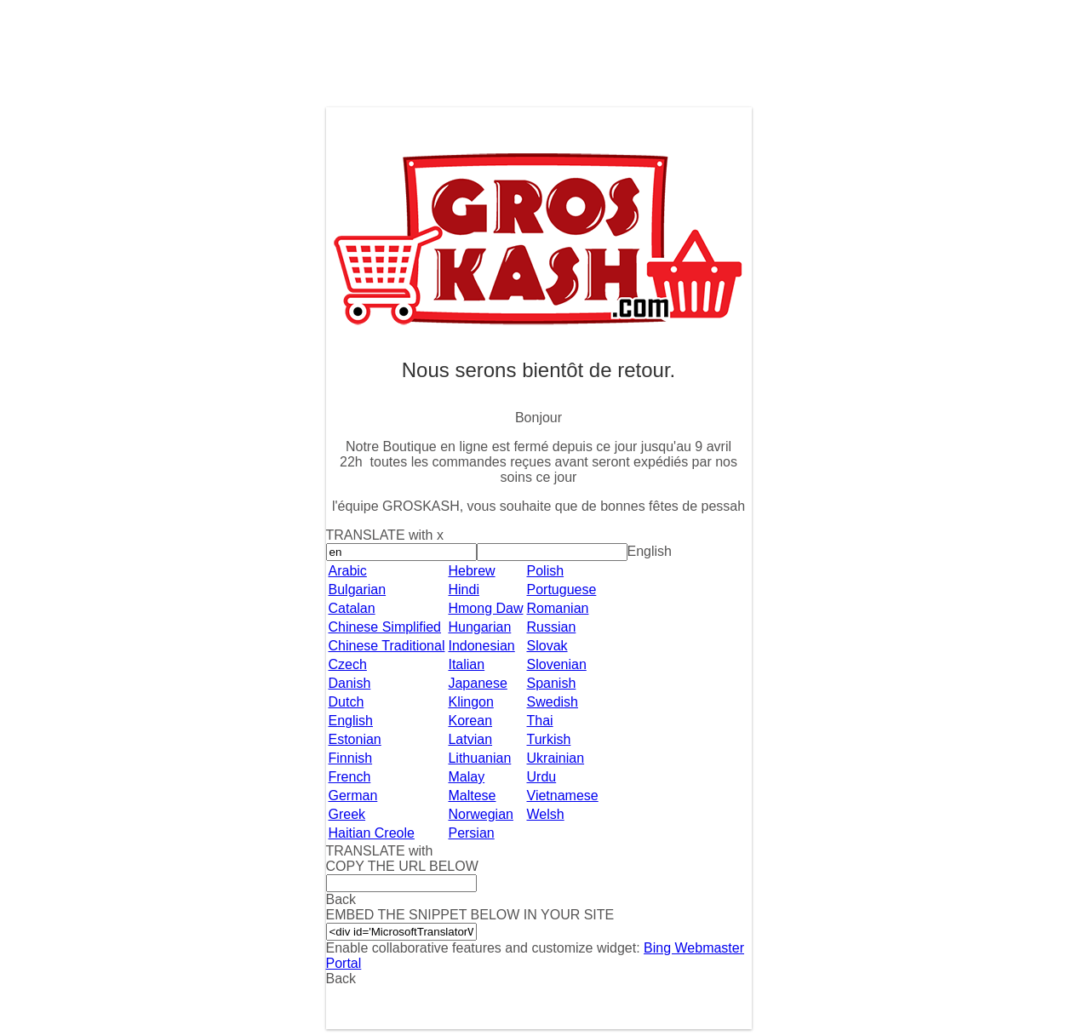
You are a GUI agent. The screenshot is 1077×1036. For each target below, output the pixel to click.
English (351, 720)
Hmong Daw (485, 608)
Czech (348, 664)
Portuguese (562, 589)
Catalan (352, 608)
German (353, 795)
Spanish (551, 683)
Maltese (472, 795)
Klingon (470, 702)
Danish (350, 683)
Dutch (346, 702)
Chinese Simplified (385, 627)
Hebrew (471, 571)
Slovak (547, 645)
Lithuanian (479, 758)
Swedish (552, 702)
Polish (545, 571)
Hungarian (479, 627)
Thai (540, 720)
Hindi (463, 589)
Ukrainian (556, 758)
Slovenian (557, 664)
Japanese (477, 683)
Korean (470, 720)
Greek (347, 814)
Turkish (549, 739)
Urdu (542, 777)
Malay (466, 777)
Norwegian (480, 814)
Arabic (348, 571)
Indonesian (481, 645)
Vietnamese (563, 795)
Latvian (470, 739)
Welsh (545, 814)
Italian (466, 664)
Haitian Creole (372, 833)
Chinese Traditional (387, 645)
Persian (471, 833)
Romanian (558, 608)
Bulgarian (358, 589)
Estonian (355, 739)
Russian (551, 627)
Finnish (351, 758)
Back (341, 978)
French (350, 777)
